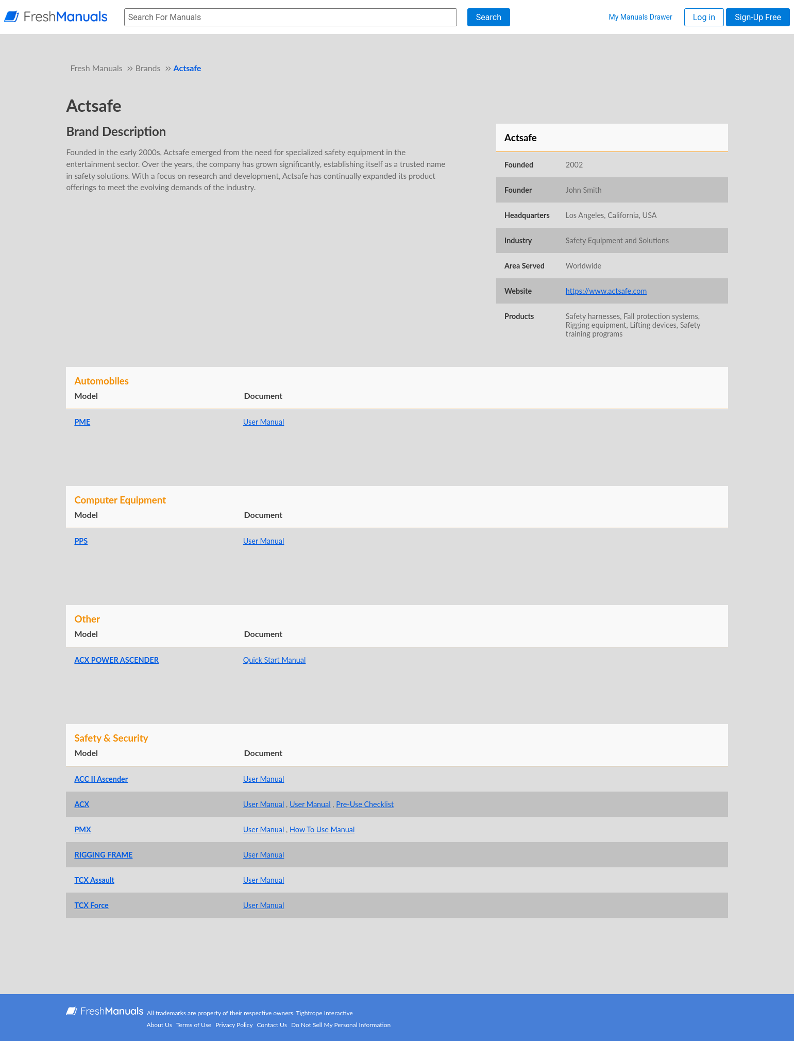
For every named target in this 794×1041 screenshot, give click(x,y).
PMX (82, 829)
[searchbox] (291, 17)
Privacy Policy (233, 1025)
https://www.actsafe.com (606, 291)
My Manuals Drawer (640, 17)
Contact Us (271, 1025)
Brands (148, 68)
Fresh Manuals (96, 68)
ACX (81, 804)
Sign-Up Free (758, 17)
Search (488, 17)
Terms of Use (193, 1025)
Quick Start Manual (274, 660)
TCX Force (91, 905)
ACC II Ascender (101, 779)
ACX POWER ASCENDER (116, 660)
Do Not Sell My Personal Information (341, 1025)
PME (82, 421)
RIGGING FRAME (103, 854)
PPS (81, 540)
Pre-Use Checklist (365, 804)
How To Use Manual (322, 829)
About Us (159, 1025)
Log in (704, 17)
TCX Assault (94, 880)
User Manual (263, 421)
